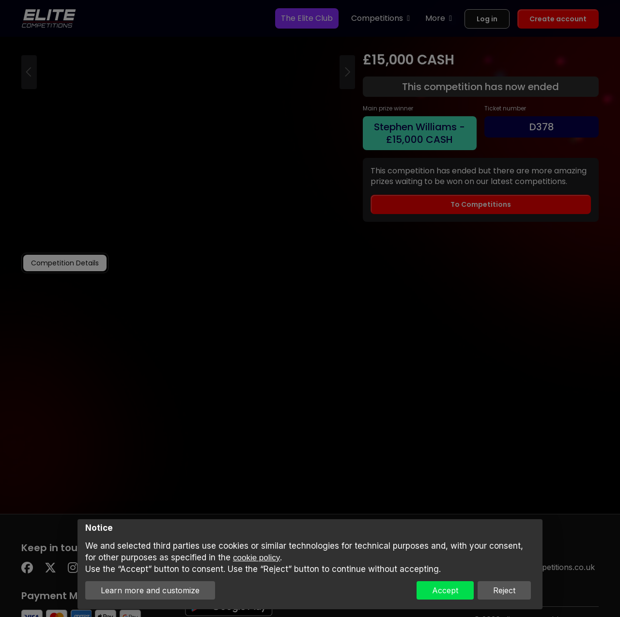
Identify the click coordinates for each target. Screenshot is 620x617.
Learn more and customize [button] (150, 590)
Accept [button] (445, 590)
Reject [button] (504, 590)
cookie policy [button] (256, 557)
